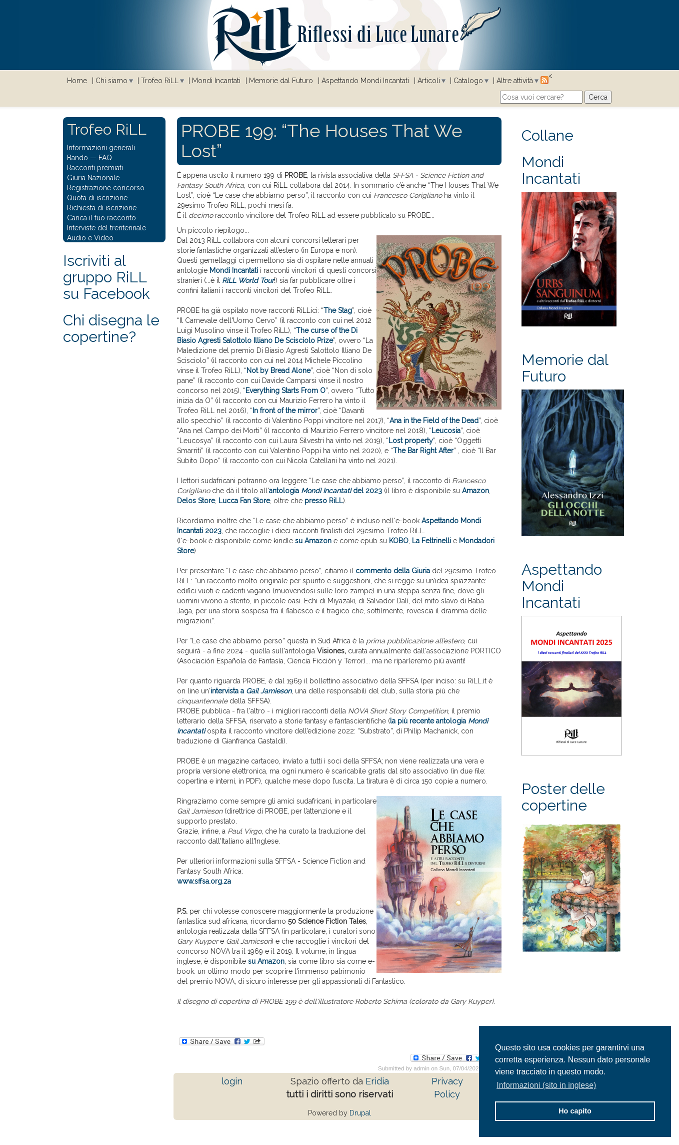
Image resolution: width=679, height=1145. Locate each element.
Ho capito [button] (575, 1111)
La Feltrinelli (431, 541)
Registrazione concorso (105, 188)
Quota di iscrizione (97, 198)
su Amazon (313, 541)
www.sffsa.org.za (204, 881)
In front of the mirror (285, 411)
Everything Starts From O (286, 391)
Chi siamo (112, 81)
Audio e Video (90, 238)
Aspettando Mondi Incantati (365, 81)
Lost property (410, 441)
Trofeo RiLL (159, 81)
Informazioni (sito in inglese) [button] (546, 1085)
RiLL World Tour (248, 280)
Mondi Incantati (216, 81)
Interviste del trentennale (106, 228)
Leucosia (446, 431)
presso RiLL (323, 501)
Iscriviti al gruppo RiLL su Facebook (106, 277)
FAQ (105, 158)
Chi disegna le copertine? (111, 328)
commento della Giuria (393, 571)
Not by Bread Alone (278, 370)
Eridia (377, 1081)
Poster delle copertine (563, 797)
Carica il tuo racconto (101, 218)
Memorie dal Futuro (281, 81)
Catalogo (468, 81)
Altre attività (514, 81)
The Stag (338, 310)
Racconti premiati (95, 168)
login (232, 1081)
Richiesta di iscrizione (101, 208)
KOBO (398, 541)
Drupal (360, 1113)
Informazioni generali (101, 148)
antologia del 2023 (325, 491)
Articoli (429, 81)
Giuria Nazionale (93, 178)
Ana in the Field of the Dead (434, 421)
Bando (77, 158)
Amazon (475, 491)
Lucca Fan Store (244, 501)
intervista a (251, 691)
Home (77, 81)
